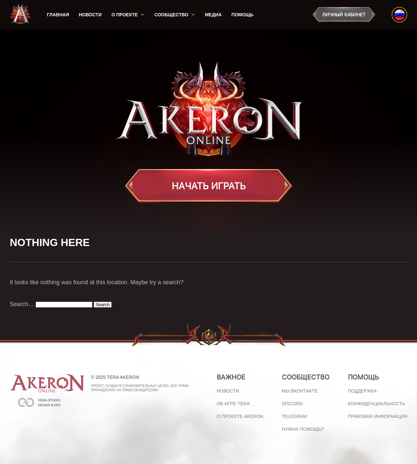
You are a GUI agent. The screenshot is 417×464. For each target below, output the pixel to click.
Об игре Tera (233, 403)
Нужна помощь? (303, 429)
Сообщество (171, 14)
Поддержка (362, 391)
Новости (90, 14)
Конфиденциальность (376, 403)
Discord (292, 403)
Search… (22, 304)
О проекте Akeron (240, 416)
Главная (58, 14)
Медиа (213, 14)
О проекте (124, 14)
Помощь (242, 14)
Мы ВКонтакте (300, 391)
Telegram (294, 416)
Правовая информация (377, 416)
